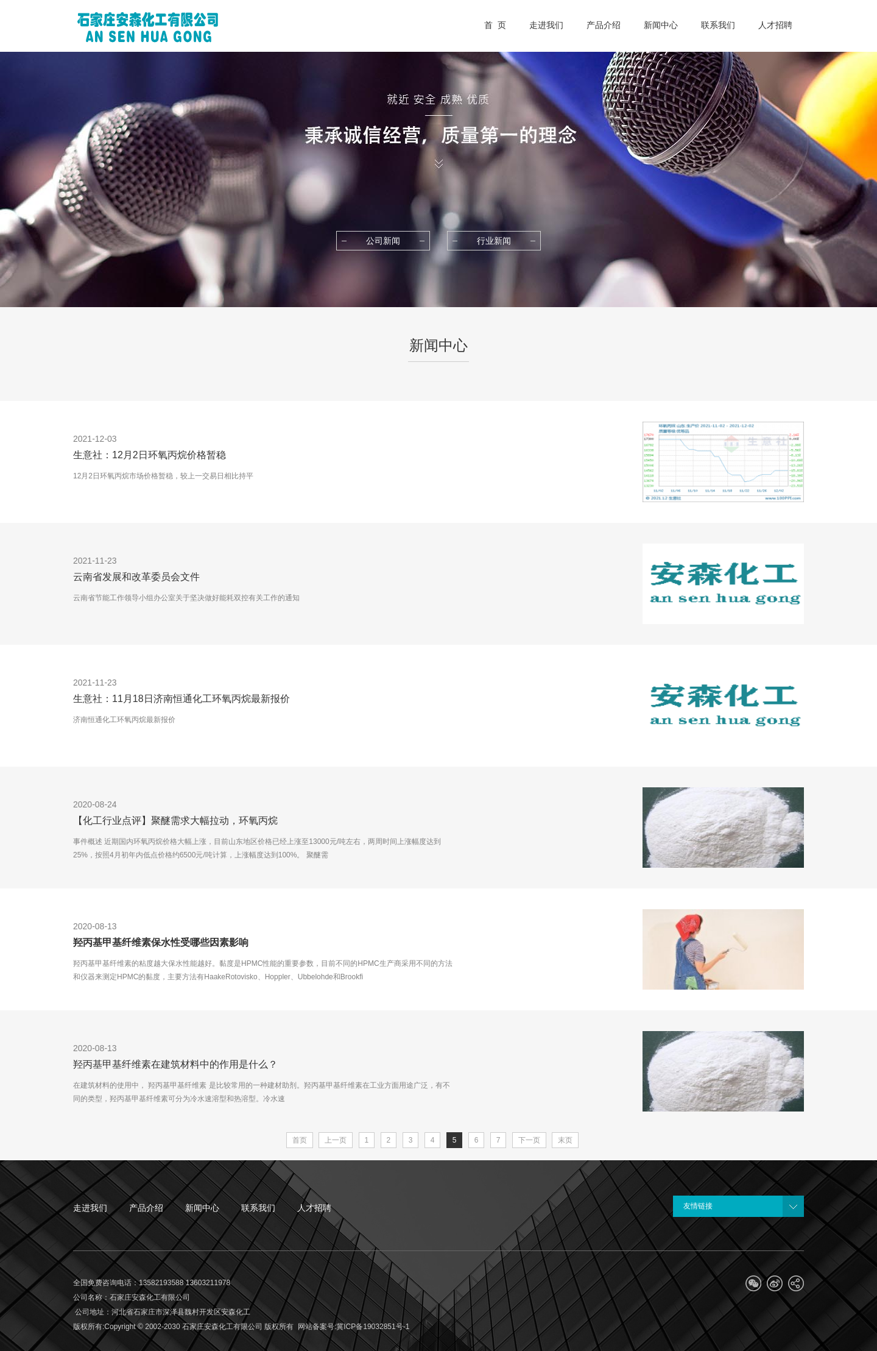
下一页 (529, 1140)
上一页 (336, 1140)
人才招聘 (314, 1208)
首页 (299, 1140)
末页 (565, 1140)
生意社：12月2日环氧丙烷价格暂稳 (149, 455)
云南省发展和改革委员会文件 (136, 577)
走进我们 (90, 1208)
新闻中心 (202, 1208)
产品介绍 (146, 1208)
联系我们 (258, 1208)
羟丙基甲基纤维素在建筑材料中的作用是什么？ (175, 1064)
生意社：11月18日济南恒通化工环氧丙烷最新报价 (181, 698)
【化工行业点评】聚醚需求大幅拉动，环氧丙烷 (175, 820)
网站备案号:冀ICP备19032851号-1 (353, 1326)
